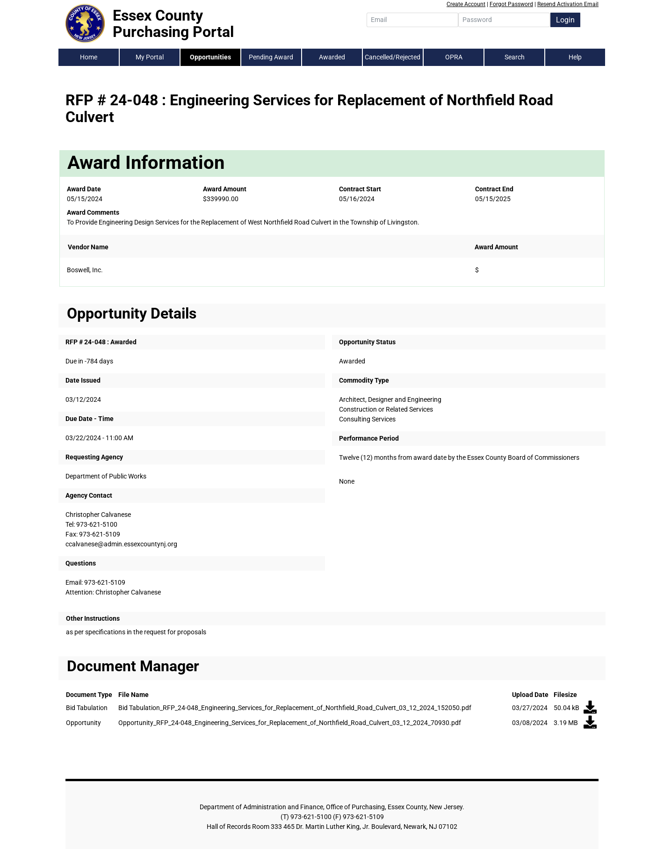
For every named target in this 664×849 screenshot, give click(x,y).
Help (575, 57)
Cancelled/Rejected (392, 57)
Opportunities (210, 57)
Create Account (466, 4)
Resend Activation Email (568, 4)
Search (515, 57)
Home (88, 57)
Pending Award (271, 57)
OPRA (453, 57)
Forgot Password (511, 4)
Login (565, 19)
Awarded (332, 57)
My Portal (150, 57)
